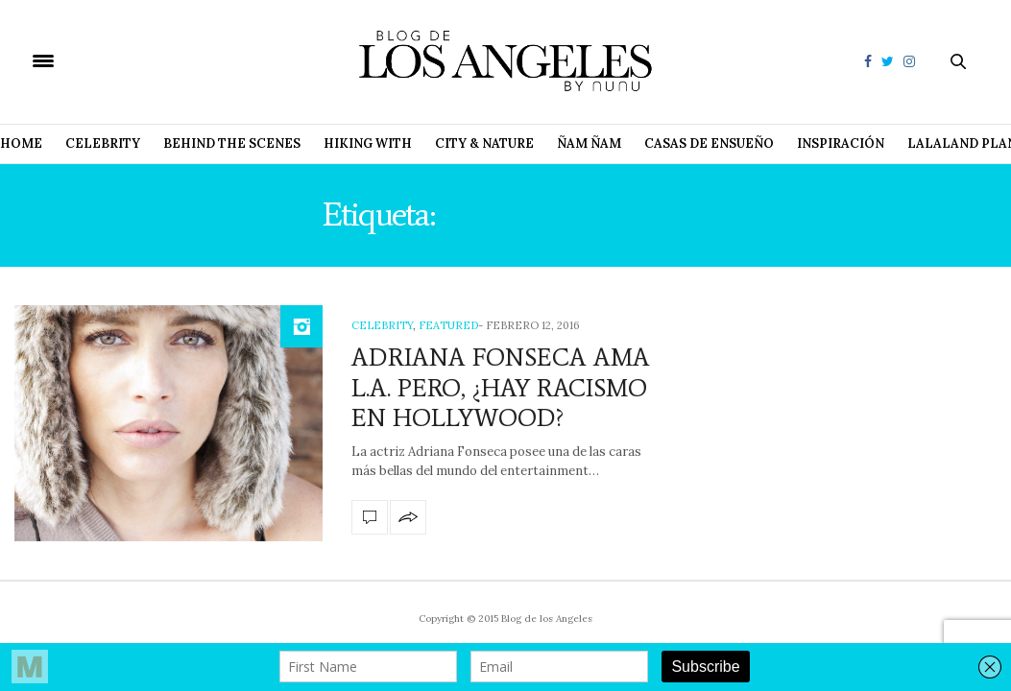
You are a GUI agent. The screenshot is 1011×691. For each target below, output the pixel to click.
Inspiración (840, 143)
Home (21, 143)
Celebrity (102, 143)
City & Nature (484, 143)
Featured (448, 325)
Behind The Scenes (232, 143)
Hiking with (368, 143)
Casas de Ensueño (709, 143)
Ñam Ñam (589, 143)
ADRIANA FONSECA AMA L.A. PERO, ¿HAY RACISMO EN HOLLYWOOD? (500, 387)
